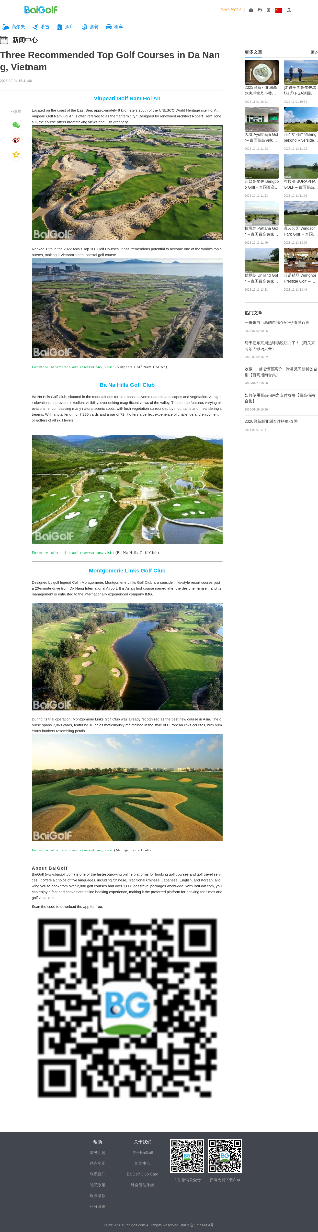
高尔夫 (18, 26)
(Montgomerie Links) (133, 850)
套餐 (94, 26)
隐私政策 (97, 1185)
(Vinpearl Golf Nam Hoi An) (141, 367)
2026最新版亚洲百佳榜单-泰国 (271, 421)
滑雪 (45, 26)
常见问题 (97, 1153)
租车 (118, 26)
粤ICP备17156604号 (197, 1225)
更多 (314, 52)
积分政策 (97, 1206)
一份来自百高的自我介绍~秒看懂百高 (277, 322)
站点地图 (97, 1163)
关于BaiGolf (142, 1153)
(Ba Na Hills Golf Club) (137, 553)
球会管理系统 (142, 1185)
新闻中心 (25, 40)
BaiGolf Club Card (142, 1174)
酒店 (69, 26)
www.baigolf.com (60, 874)
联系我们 (97, 1174)
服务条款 (97, 1196)
